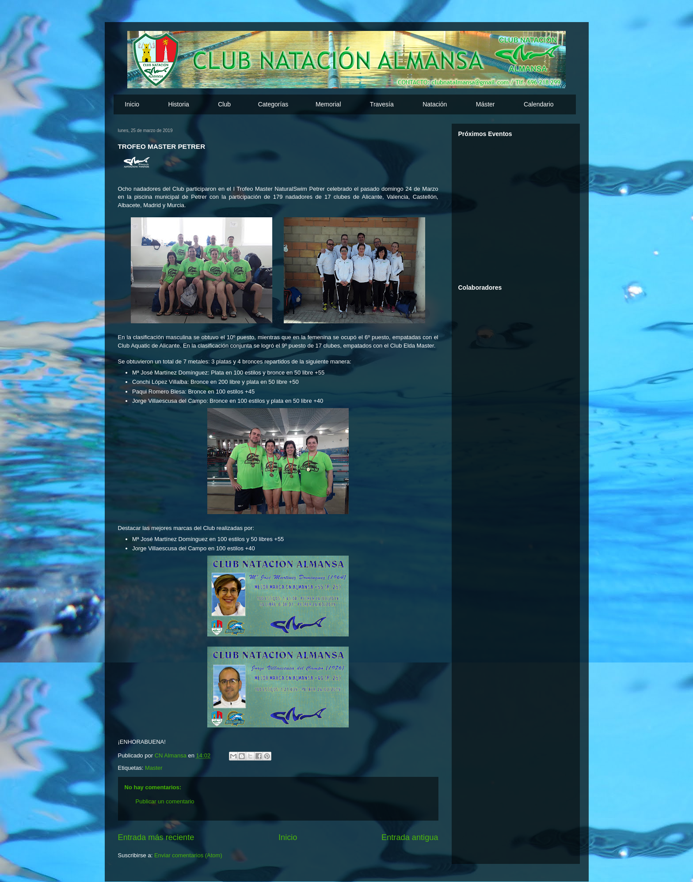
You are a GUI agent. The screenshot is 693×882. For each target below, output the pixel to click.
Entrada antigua (409, 837)
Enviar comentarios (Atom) (188, 855)
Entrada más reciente (156, 837)
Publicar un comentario (165, 801)
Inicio (132, 104)
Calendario (539, 104)
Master (154, 768)
